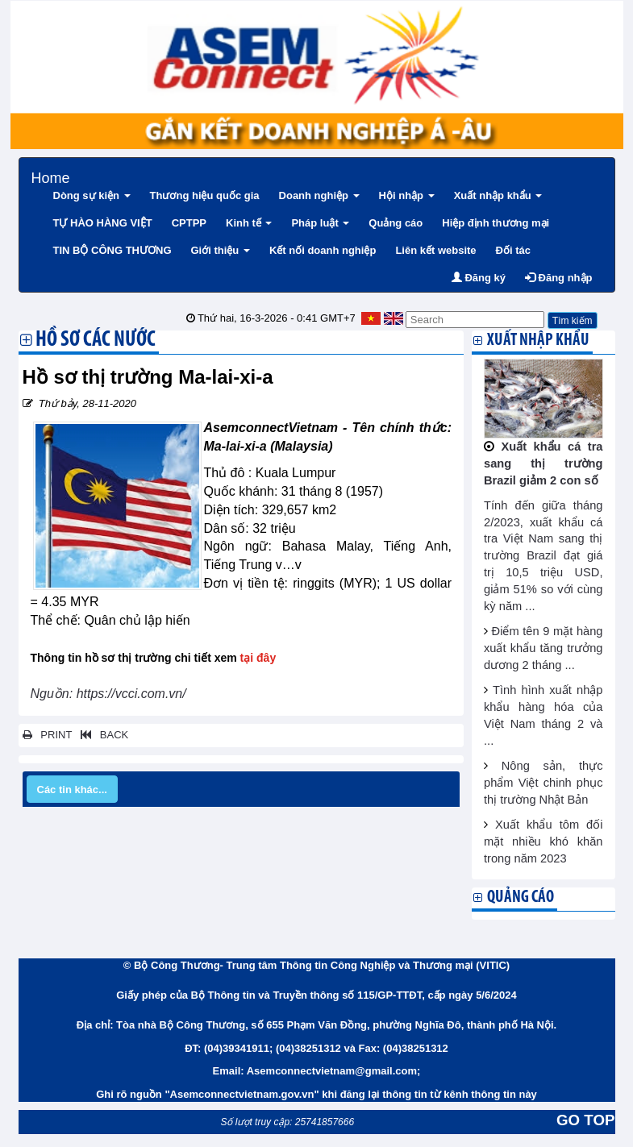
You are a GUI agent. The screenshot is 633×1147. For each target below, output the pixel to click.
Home (50, 176)
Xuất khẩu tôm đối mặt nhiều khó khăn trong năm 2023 (543, 841)
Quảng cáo (396, 223)
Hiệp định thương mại (495, 223)
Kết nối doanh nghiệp (322, 250)
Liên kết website (435, 250)
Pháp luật (320, 223)
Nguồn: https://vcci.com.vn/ (108, 693)
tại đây (258, 657)
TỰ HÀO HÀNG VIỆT (102, 223)
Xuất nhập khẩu (498, 195)
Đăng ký (479, 278)
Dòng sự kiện (92, 195)
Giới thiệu (220, 250)
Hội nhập (407, 195)
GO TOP (585, 1120)
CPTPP (189, 223)
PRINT (48, 735)
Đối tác (513, 250)
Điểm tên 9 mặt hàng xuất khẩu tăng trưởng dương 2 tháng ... (543, 648)
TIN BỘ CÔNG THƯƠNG (112, 250)
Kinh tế (249, 223)
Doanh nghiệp (319, 195)
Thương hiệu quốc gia (205, 195)
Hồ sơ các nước (95, 341)
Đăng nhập (559, 278)
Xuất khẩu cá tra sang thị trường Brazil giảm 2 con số (543, 463)
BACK (101, 735)
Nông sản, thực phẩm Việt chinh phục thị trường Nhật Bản (543, 782)
